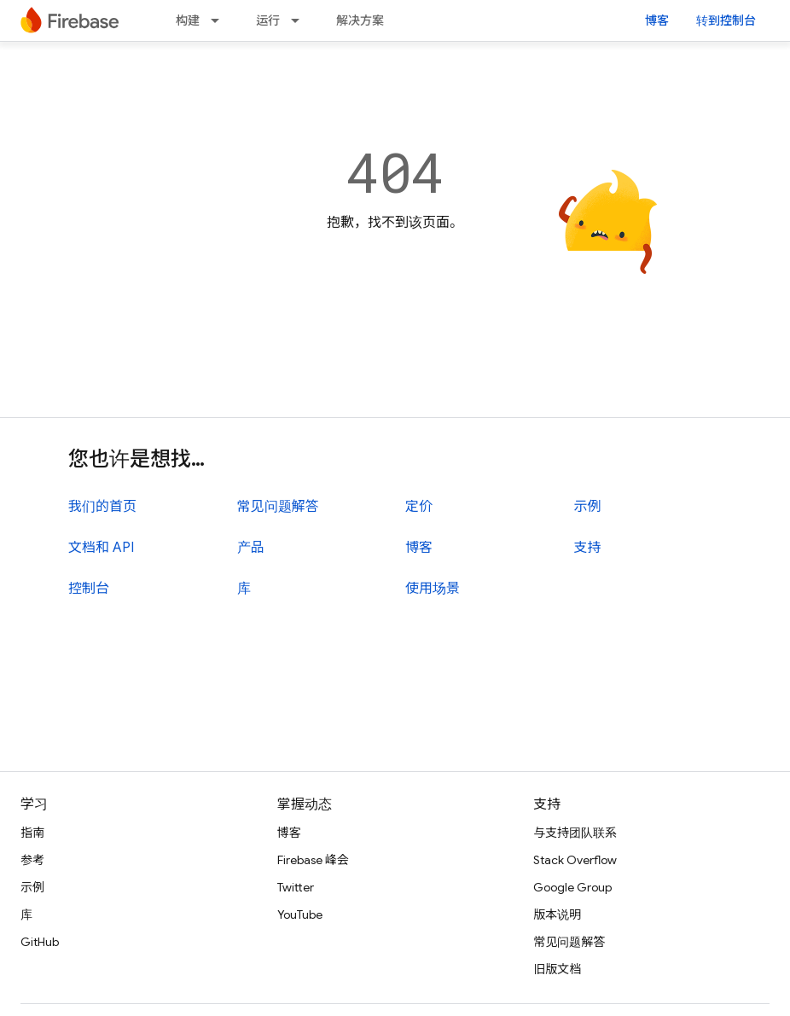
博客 (657, 20)
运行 (268, 20)
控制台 (88, 588)
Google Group (572, 887)
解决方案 (360, 20)
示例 (587, 506)
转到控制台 (726, 20)
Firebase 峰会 (313, 860)
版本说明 (557, 914)
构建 (188, 20)
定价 (419, 506)
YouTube (299, 914)
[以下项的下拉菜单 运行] (300, 20)
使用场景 (432, 588)
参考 (32, 860)
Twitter (295, 887)
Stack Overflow (575, 860)
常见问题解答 (278, 506)
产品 (250, 547)
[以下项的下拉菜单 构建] (220, 20)
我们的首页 (102, 506)
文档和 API (101, 547)
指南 (32, 832)
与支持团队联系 (575, 832)
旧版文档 (557, 969)
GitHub (39, 941)
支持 (587, 547)
